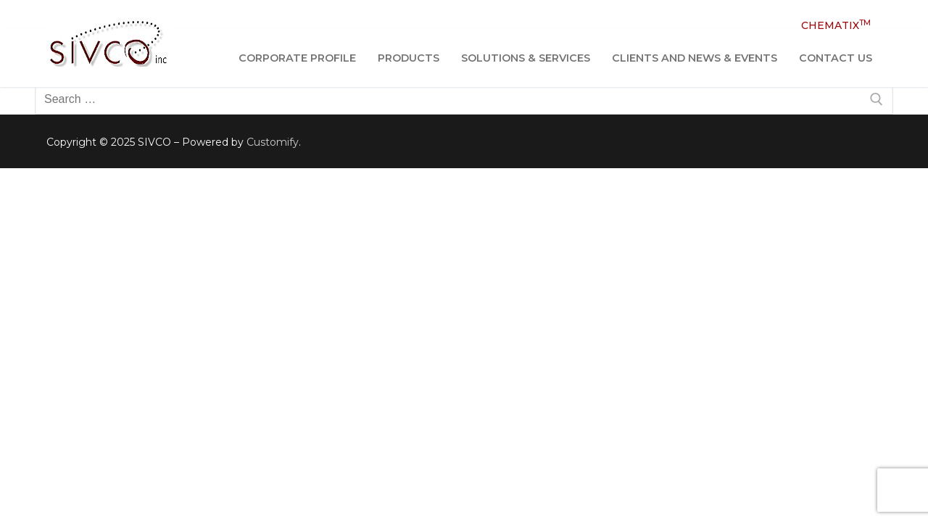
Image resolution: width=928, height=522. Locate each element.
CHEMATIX (836, 25)
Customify (272, 142)
